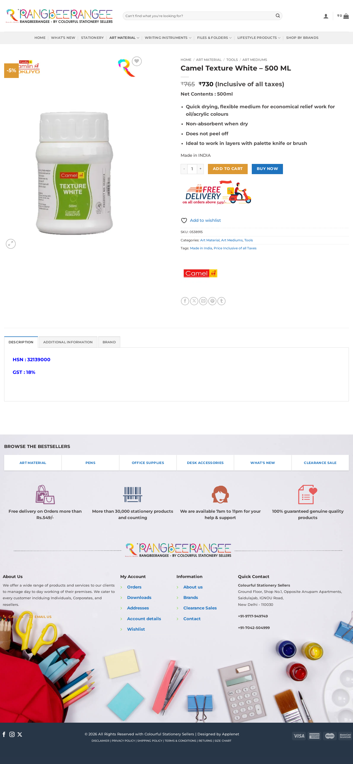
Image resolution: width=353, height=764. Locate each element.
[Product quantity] (192, 169)
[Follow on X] (19, 735)
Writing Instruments (168, 38)
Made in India (201, 248)
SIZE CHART (223, 741)
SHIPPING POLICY (149, 741)
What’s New (63, 38)
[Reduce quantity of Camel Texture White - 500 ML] (184, 169)
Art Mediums (254, 60)
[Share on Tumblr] (221, 301)
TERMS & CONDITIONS (180, 741)
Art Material (124, 38)
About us (193, 586)
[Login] (326, 16)
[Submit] (278, 16)
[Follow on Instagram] (12, 735)
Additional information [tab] (68, 342)
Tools (232, 60)
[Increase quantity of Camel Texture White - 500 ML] (200, 169)
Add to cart (228, 168)
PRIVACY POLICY (123, 741)
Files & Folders (214, 38)
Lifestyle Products (259, 38)
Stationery (92, 38)
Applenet (230, 733)
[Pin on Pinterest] (212, 301)
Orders (134, 586)
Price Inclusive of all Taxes (235, 248)
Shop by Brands (302, 38)
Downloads (139, 597)
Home (40, 38)
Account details (144, 618)
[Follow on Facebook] (4, 735)
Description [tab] (21, 342)
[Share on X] (194, 301)
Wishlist (136, 629)
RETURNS (205, 741)
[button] (343, 16)
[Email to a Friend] (203, 301)
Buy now (267, 168)
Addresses (138, 608)
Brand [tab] (109, 342)
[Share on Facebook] (185, 301)
